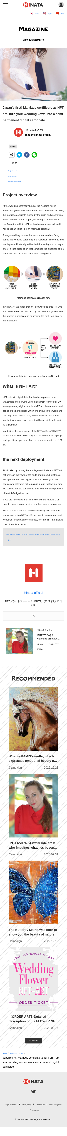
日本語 (29, 13)
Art (32, 1056)
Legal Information (22, 1107)
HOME (7, 1056)
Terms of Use (21, 1113)
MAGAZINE (21, 1056)
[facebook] (27, 155)
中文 (61, 13)
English (45, 13)
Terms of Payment (46, 1113)
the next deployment (20, 181)
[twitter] (19, 155)
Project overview (17, 171)
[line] (34, 155)
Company (35, 1119)
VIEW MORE (33, 1042)
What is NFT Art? (18, 176)
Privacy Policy (47, 1107)
